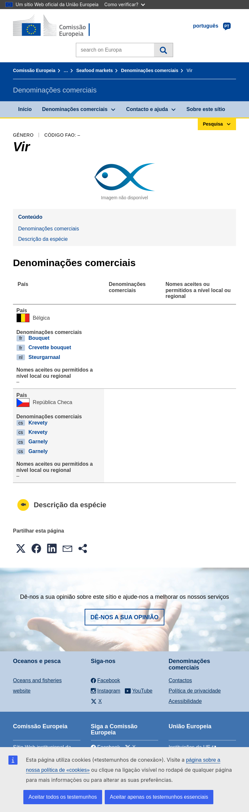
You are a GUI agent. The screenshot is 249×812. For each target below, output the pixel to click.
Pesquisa (163, 50)
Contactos (180, 680)
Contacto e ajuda (147, 109)
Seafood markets (94, 70)
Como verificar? (124, 4)
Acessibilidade (185, 701)
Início (25, 109)
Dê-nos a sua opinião (124, 617)
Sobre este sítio (205, 109)
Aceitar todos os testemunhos (63, 797)
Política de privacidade (195, 691)
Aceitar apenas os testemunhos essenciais (159, 797)
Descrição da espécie (43, 239)
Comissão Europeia (34, 70)
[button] (20, 548)
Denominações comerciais (149, 70)
